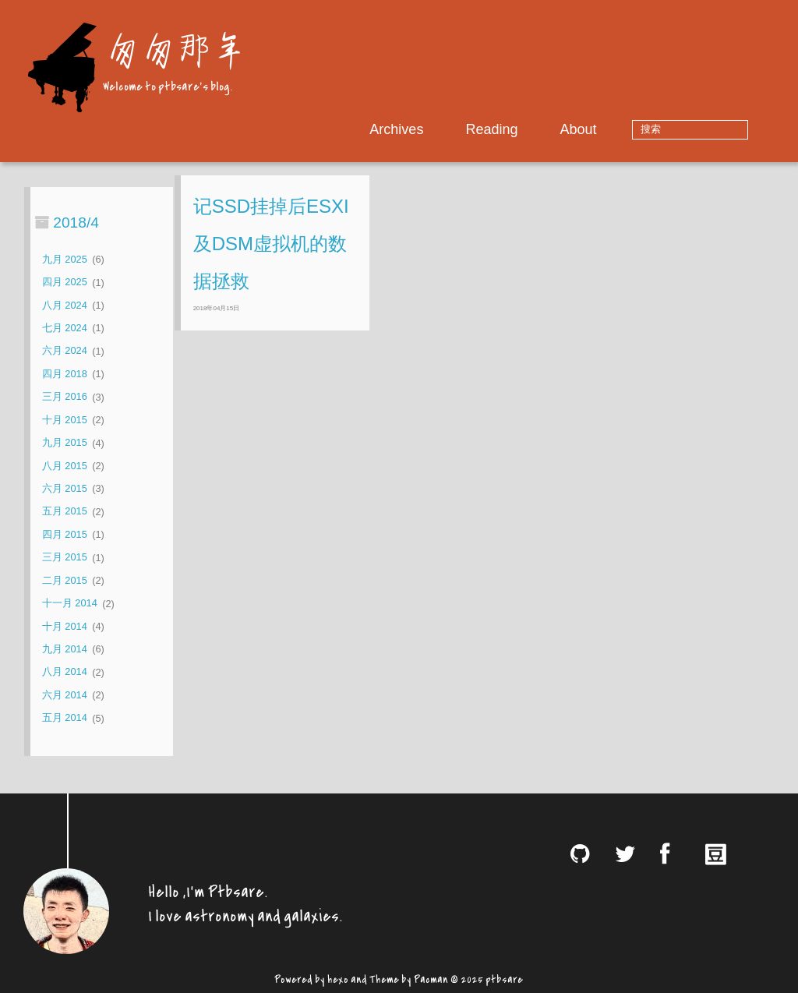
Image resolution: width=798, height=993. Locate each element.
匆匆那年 (174, 49)
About (627, 129)
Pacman (431, 977)
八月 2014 (64, 672)
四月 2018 (64, 374)
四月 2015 (64, 534)
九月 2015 (64, 443)
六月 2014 (64, 695)
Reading (540, 129)
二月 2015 (64, 580)
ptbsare (504, 977)
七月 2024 (64, 328)
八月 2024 (64, 305)
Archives (445, 129)
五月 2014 (64, 718)
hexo (337, 977)
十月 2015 (64, 420)
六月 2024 (64, 351)
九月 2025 (64, 259)
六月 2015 (64, 488)
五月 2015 (64, 512)
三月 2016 (64, 397)
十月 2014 (64, 626)
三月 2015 (64, 558)
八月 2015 (64, 466)
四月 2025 (64, 282)
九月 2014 (64, 649)
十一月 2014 (69, 604)
